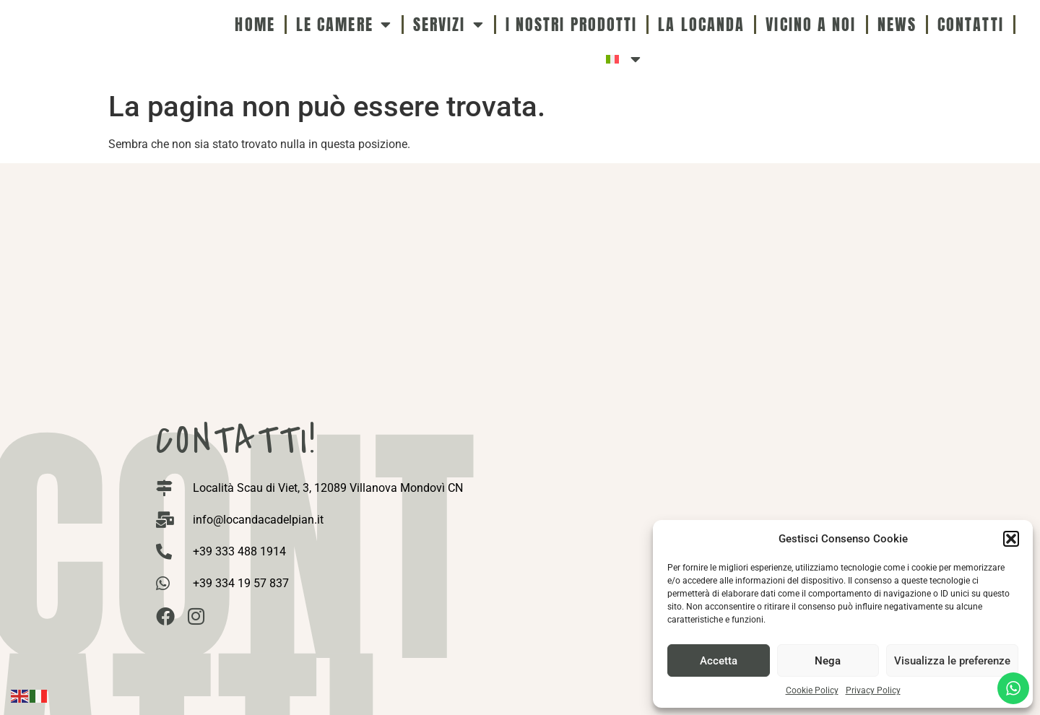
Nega (828, 660)
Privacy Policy (873, 690)
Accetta (718, 660)
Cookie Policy (812, 690)
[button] (1011, 539)
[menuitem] (624, 59)
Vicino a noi (811, 24)
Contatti (970, 24)
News (897, 24)
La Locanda (701, 24)
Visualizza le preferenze (952, 660)
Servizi (449, 24)
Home (254, 24)
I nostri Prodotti (572, 24)
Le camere (344, 24)
